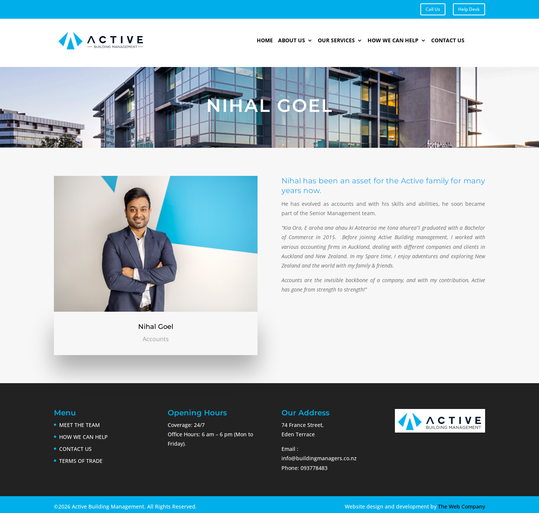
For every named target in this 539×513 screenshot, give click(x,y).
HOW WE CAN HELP (83, 436)
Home (265, 41)
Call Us (433, 9)
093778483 (314, 467)
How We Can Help (393, 41)
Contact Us (448, 41)
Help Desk (469, 9)
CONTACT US (75, 448)
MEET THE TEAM (79, 424)
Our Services (336, 41)
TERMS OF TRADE (81, 460)
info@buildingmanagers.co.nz (319, 458)
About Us (291, 41)
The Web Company (461, 506)
